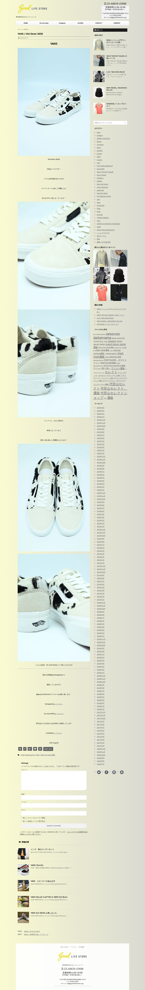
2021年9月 (100, 575)
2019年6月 (100, 658)
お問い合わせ (64, 947)
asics (98, 132)
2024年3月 (100, 484)
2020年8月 (100, 615)
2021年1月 (100, 600)
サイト (23, 810)
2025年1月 (100, 453)
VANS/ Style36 (37, 865)
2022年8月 (100, 542)
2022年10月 (101, 536)
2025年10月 (101, 426)
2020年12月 (101, 603)
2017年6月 (100, 731)
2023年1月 (100, 527)
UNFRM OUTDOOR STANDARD (108, 224)
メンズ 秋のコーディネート (42, 849)
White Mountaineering (105, 230)
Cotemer (100, 145)
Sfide (98, 209)
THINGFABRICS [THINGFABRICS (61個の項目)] (111, 354)
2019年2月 (100, 670)
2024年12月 (101, 456)
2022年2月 (100, 560)
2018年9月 (100, 685)
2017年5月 (100, 734)
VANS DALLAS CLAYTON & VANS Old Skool (49, 897)
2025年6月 (100, 438)
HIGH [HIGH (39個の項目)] (105, 341)
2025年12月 (101, 420)
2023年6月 (100, 511)
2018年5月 (100, 697)
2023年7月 (100, 508)
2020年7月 (100, 618)
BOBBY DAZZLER (103, 139)
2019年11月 (101, 642)
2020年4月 (100, 627)
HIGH (99, 157)
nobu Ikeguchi (102, 187)
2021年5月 (100, 587)
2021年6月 (100, 584)
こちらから (59, 704)
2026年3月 (100, 411)
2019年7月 (100, 654)
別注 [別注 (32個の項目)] (105, 398)
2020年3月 (100, 630)
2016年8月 (100, 761)
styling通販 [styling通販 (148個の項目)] (98, 353)
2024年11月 (101, 460)
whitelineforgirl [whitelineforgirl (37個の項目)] (98, 360)
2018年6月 (100, 694)
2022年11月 (101, 533)
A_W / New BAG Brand (115, 72)
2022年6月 (100, 548)
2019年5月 (100, 661)
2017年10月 (101, 718)
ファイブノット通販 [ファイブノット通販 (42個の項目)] (107, 378)
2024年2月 (100, 487)
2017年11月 (101, 715)
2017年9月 (100, 721)
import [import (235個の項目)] (112, 341)
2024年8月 (100, 469)
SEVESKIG (100, 206)
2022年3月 (100, 557)
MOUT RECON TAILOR (105, 172)
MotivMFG (100, 169)
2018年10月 (101, 682)
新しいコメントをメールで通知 (34, 818)
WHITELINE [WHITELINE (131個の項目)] (115, 357)
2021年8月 (100, 578)
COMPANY (117, 23)
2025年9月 (100, 429)
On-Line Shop (44, 23)
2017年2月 (100, 743)
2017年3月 (100, 740)
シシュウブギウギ (103, 233)
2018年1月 (100, 709)
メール (24, 802)
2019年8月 (100, 651)
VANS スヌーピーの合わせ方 (43, 881)
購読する (98, 30)
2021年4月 (100, 590)
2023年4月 (100, 517)
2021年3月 (100, 594)
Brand (99, 142)
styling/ (100, 215)
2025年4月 (100, 444)
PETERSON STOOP (104, 196)
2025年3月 (100, 447)
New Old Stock (102, 184)
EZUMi (99, 154)
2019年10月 (101, 645)
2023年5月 (100, 514)
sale (98, 199)
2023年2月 (100, 523)
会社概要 (81, 947)
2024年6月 (100, 475)
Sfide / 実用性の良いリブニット (36, 934)
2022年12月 (101, 530)
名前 (23, 794)
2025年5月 (100, 441)
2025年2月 (100, 450)
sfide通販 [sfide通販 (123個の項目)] (105, 350)
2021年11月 (101, 569)
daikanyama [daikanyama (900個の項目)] (102, 338)
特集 (98, 239)
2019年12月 (101, 639)
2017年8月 (100, 725)
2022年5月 (100, 551)
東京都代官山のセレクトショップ (72, 965)
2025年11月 (101, 423)
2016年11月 (101, 752)
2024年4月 (100, 481)
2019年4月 (100, 664)
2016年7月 (100, 764)
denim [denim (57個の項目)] (114, 338)
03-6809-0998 (115, 3)
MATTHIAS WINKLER (105, 166)
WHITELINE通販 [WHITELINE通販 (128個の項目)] (108, 363)
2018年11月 (101, 679)
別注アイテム (101, 236)
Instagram (62, 23)
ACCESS (80, 23)
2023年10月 (101, 499)
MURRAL (100, 178)
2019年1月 (100, 673)
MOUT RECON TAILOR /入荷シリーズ (110, 315)
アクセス (73, 947)
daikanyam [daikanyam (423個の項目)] (113, 334)
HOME (26, 23)
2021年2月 (100, 597)
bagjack (100, 135)
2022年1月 (100, 563)
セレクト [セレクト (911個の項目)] (111, 372)
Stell (98, 212)
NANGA (99, 181)
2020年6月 (100, 621)
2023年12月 (101, 493)
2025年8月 (100, 432)
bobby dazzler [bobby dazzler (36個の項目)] (100, 334)
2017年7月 (100, 728)
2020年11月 (101, 606)
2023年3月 (100, 520)
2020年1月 (100, 636)
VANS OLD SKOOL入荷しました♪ (44, 913)
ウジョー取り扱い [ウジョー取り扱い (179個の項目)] (102, 368)
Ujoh (98, 221)
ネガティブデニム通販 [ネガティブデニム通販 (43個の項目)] (113, 375)
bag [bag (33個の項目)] (94, 334)
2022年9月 (100, 539)
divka (99, 148)
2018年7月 (100, 691)
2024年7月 (100, 472)
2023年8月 (100, 505)
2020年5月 (100, 624)
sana (98, 202)
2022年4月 (100, 554)
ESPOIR (100, 151)
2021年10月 (101, 572)
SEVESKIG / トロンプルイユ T (108, 324)
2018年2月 (100, 706)
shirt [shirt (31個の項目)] (111, 350)
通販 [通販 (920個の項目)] (110, 398)
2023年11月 (101, 496)
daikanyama (30, 755)
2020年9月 (100, 612)
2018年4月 (100, 700)
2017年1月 (100, 746)
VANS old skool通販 (47, 755)
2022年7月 (100, 545)
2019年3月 (100, 667)
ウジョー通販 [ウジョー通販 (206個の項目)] (118, 368)
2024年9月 (100, 466)
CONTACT (98, 23)
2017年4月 (100, 737)
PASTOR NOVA (102, 193)
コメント (24, 770)
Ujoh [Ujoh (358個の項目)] (120, 353)
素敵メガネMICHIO (103, 242)
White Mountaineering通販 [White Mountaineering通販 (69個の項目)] (114, 366)
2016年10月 (101, 755)
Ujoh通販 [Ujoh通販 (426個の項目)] (99, 356)
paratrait (100, 190)
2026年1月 (100, 417)
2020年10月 (101, 609)
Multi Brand (101, 175)
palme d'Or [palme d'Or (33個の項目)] (118, 347)
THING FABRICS (103, 218)
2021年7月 (100, 581)
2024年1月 (100, 490)
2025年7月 (100, 435)
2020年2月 (100, 633)
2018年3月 (100, 703)
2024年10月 (101, 463)
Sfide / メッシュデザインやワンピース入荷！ (116, 41)
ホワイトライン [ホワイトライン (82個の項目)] (109, 381)
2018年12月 (101, 676)
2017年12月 (101, 712)
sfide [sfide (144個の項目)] (97, 350)
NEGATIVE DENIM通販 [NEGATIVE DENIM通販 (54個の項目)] (106, 347)
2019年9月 (100, 648)
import (99, 160)
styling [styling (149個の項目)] (117, 350)
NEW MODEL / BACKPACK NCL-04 (109, 321)
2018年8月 (100, 688)
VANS (23, 755)
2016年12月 (101, 749)
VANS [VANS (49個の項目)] (107, 357)
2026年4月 (100, 408)
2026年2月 (100, 414)
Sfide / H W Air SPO (32, 931)
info (98, 163)
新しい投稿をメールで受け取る (34, 821)
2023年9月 (100, 502)
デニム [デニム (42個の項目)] (120, 372)
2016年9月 (100, 758)
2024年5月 (100, 478)
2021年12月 (101, 566)
